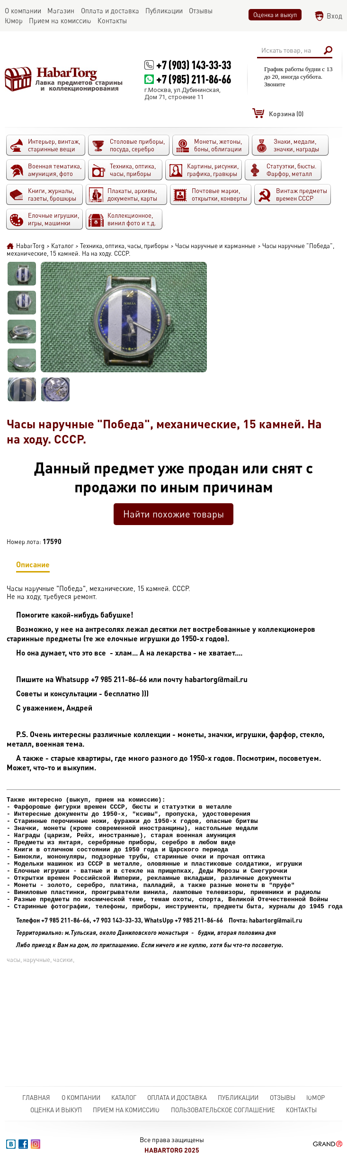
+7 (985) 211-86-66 (193, 79)
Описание (33, 566)
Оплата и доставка (177, 1097)
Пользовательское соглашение (223, 1110)
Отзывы (282, 1097)
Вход (334, 16)
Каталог (123, 1097)
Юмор (315, 1097)
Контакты (301, 1110)
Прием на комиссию (126, 1110)
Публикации (238, 1097)
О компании (81, 1097)
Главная (36, 1097)
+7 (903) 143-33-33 (193, 65)
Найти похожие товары (173, 514)
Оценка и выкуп (275, 14)
